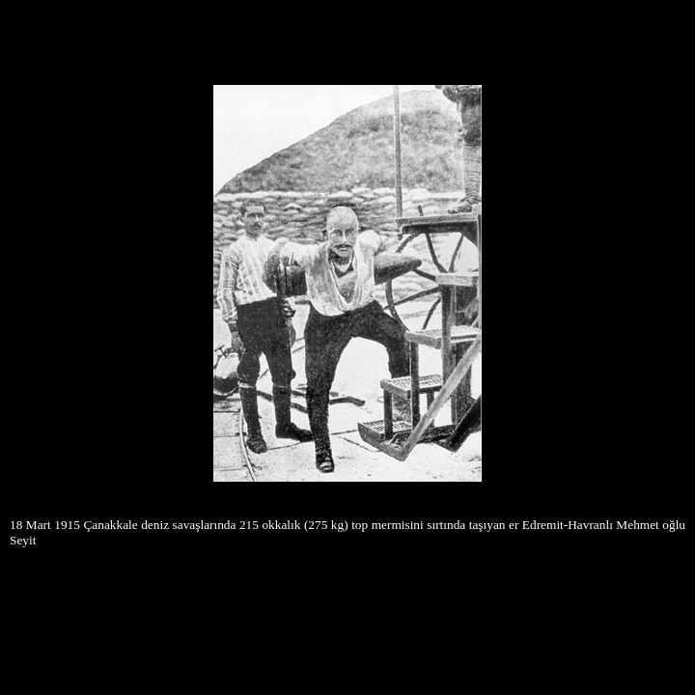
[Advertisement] (347, 37)
